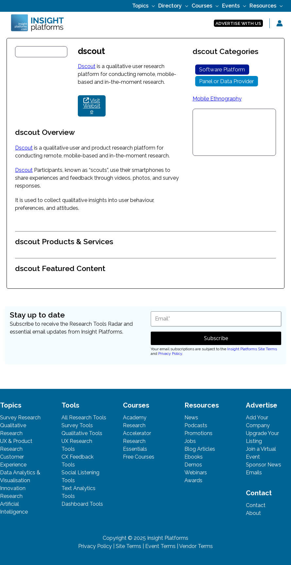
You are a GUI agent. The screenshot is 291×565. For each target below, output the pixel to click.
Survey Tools (77, 425)
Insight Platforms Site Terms (252, 349)
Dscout (86, 66)
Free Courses (138, 457)
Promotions (198, 433)
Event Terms (160, 546)
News (191, 417)
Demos (193, 465)
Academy (134, 417)
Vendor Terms (196, 546)
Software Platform (222, 69)
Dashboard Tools (82, 504)
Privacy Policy (170, 353)
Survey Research (20, 417)
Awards (193, 480)
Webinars (195, 472)
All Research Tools (83, 417)
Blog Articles (199, 449)
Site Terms (128, 546)
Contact (255, 505)
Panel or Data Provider (226, 81)
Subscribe (216, 338)
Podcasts (195, 425)
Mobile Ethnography (217, 99)
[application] (151, 6)
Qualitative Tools (81, 433)
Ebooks (193, 457)
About (253, 513)
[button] (238, 23)
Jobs (190, 441)
